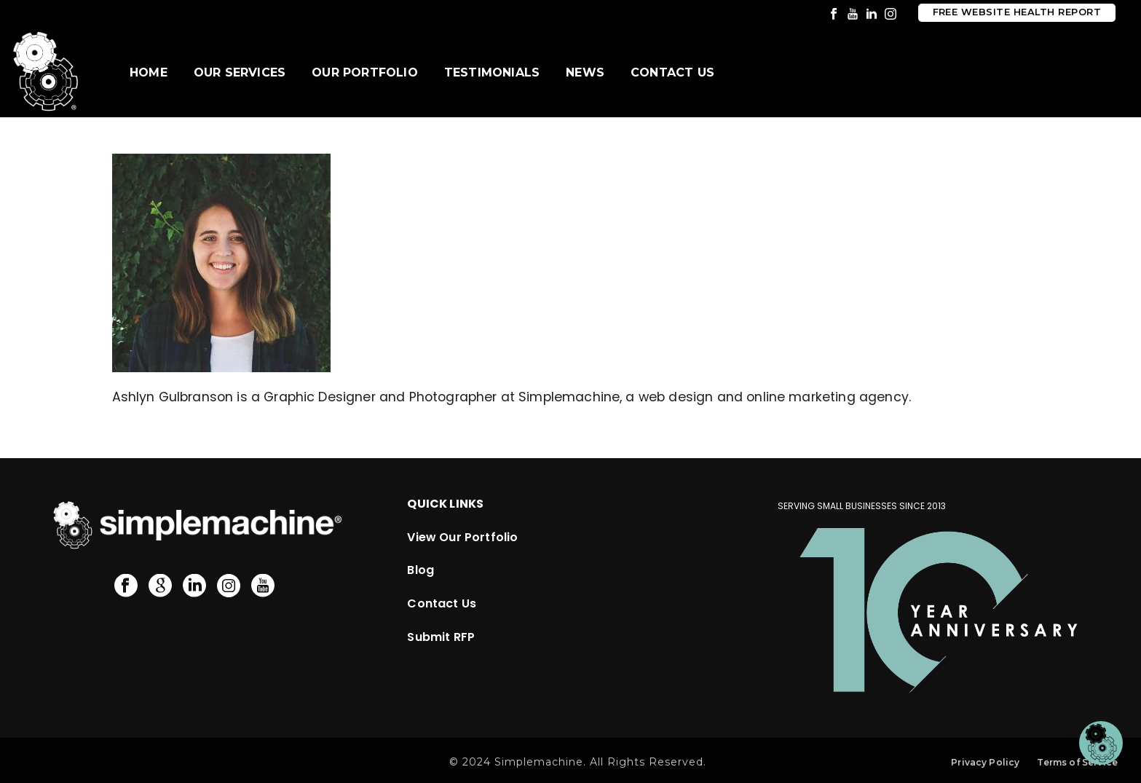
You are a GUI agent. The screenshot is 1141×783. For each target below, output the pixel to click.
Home (148, 72)
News (585, 72)
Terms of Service (1077, 762)
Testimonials (492, 72)
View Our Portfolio (462, 537)
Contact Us (672, 72)
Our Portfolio (365, 72)
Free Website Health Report (1017, 12)
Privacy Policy (985, 762)
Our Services (239, 72)
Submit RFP (441, 637)
